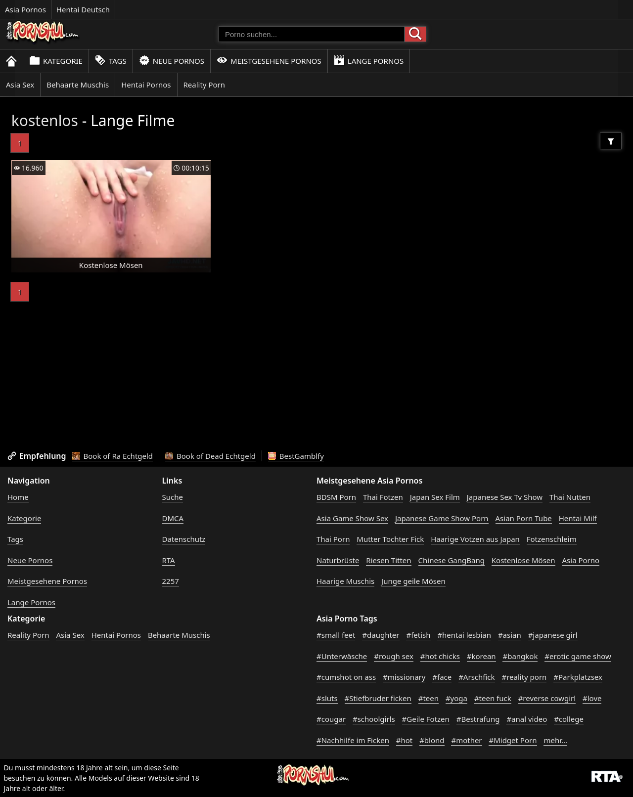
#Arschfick (476, 677)
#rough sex (393, 656)
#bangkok (520, 656)
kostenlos (44, 120)
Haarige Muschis (345, 581)
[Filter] (611, 141)
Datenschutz (184, 539)
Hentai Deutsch (83, 9)
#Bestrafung (478, 719)
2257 (170, 581)
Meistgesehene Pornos (269, 60)
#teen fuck (492, 698)
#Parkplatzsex (577, 677)
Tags (111, 60)
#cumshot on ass (346, 677)
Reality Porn (204, 84)
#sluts (327, 698)
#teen (428, 698)
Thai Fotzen (383, 497)
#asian (509, 635)
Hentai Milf (578, 518)
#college (569, 719)
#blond (431, 740)
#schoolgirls (374, 719)
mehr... (555, 740)
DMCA (173, 518)
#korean (481, 656)
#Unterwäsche (341, 656)
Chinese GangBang (451, 560)
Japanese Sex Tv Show (505, 497)
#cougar (331, 719)
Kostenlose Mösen (523, 560)
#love (592, 698)
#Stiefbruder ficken (378, 698)
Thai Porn (333, 539)
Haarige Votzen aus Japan (475, 539)
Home (18, 497)
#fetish (418, 635)
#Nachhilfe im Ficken (352, 740)
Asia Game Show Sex (352, 518)
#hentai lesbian (464, 635)
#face (442, 677)
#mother (466, 740)
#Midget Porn (513, 740)
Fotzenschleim (552, 539)
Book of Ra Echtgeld (112, 456)
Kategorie (56, 60)
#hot (404, 740)
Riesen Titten (388, 560)
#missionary (404, 677)
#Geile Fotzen (426, 719)
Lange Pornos (369, 60)
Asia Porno (581, 560)
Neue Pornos (171, 60)
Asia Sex (20, 84)
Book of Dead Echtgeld (210, 456)
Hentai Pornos (146, 84)
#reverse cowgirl (547, 698)
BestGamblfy (296, 456)
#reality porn (523, 677)
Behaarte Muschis (77, 84)
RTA (168, 560)
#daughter (380, 635)
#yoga (456, 698)
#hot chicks (440, 656)
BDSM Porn (336, 497)
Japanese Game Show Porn (442, 518)
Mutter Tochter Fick (390, 539)
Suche (172, 497)
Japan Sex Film (435, 497)
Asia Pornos (25, 9)
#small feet (335, 635)
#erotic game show (577, 656)
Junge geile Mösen (413, 581)
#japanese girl (553, 635)
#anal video (526, 719)
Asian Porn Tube (524, 518)
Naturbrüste (337, 560)
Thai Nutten (569, 497)
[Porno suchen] (312, 34)
